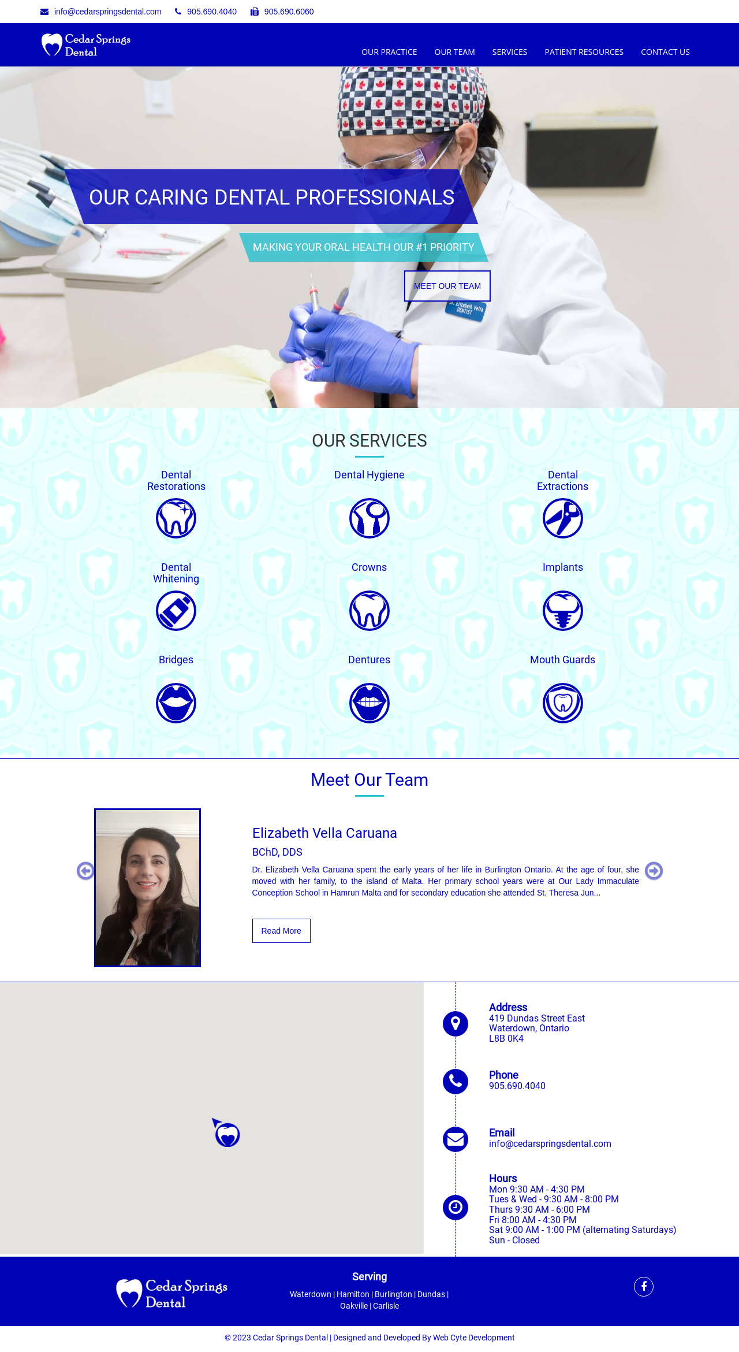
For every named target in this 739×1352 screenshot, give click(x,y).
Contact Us (665, 51)
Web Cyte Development (474, 1337)
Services (510, 51)
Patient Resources (584, 51)
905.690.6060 (282, 11)
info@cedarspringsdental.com (100, 11)
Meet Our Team (447, 285)
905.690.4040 (206, 11)
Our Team (455, 51)
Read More (281, 930)
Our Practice (389, 51)
